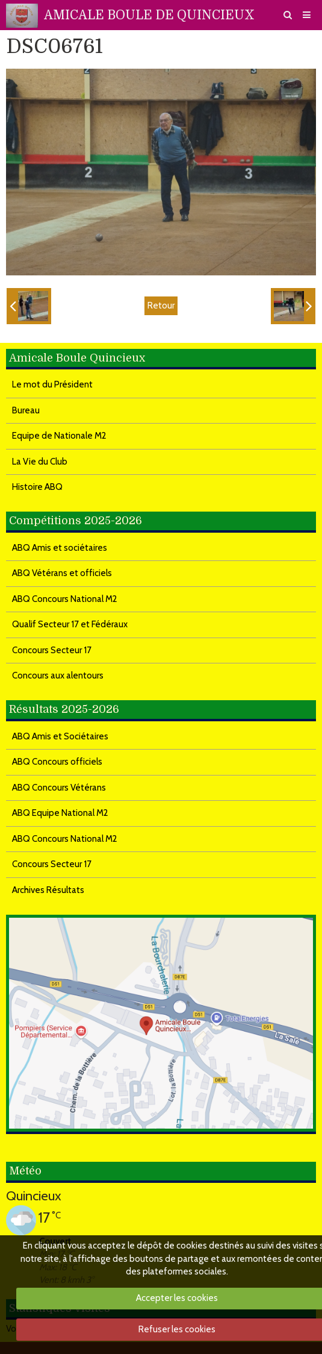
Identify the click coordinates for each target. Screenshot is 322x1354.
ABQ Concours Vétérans (59, 787)
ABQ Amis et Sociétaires (60, 736)
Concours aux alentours (58, 675)
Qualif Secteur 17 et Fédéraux (70, 624)
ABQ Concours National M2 (64, 599)
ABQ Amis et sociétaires (59, 547)
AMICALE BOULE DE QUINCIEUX (149, 15)
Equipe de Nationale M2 (59, 435)
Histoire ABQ (37, 486)
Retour (161, 305)
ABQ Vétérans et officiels (62, 573)
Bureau (26, 410)
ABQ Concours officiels (57, 761)
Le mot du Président (52, 384)
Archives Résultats (48, 890)
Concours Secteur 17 (51, 650)
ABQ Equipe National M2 (60, 812)
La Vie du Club (39, 461)
